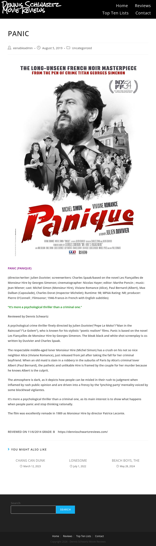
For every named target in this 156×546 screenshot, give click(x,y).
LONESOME (78, 460)
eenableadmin (23, 48)
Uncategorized (82, 48)
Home (122, 5)
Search (15, 503)
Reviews (143, 5)
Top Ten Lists (115, 13)
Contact (143, 13)
